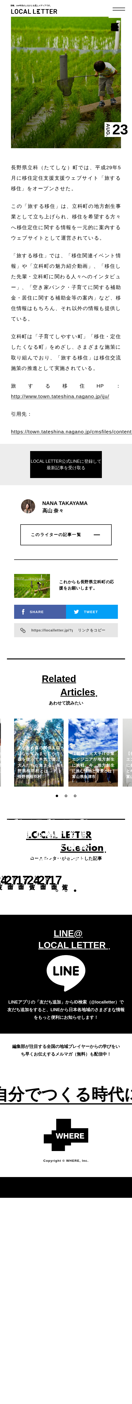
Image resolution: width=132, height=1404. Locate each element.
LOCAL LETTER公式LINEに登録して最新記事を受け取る (66, 494)
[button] (57, 826)
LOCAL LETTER (35, 11)
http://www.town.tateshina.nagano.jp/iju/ (60, 426)
